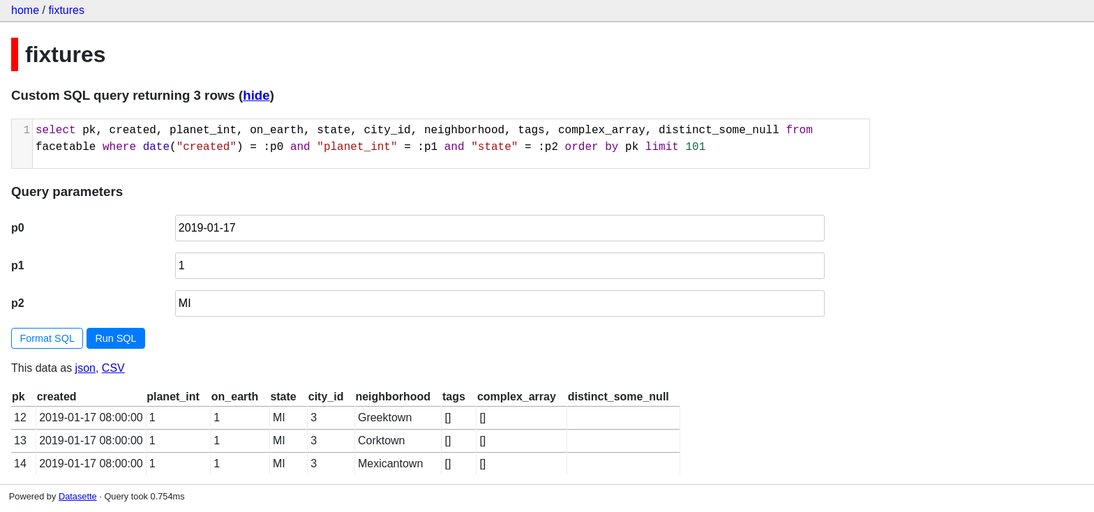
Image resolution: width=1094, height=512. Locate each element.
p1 (17, 265)
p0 (17, 228)
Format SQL (47, 338)
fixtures (66, 10)
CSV (113, 368)
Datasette (78, 496)
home (25, 10)
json (85, 368)
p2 (17, 303)
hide (256, 95)
